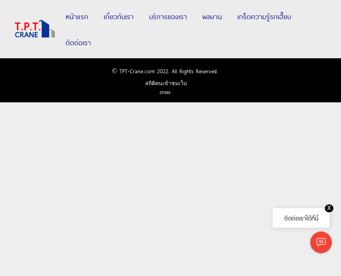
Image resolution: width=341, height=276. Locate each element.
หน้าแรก (77, 16)
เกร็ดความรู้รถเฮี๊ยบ (264, 16)
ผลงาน (212, 16)
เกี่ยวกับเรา (119, 16)
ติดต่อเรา (78, 42)
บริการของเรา (168, 16)
